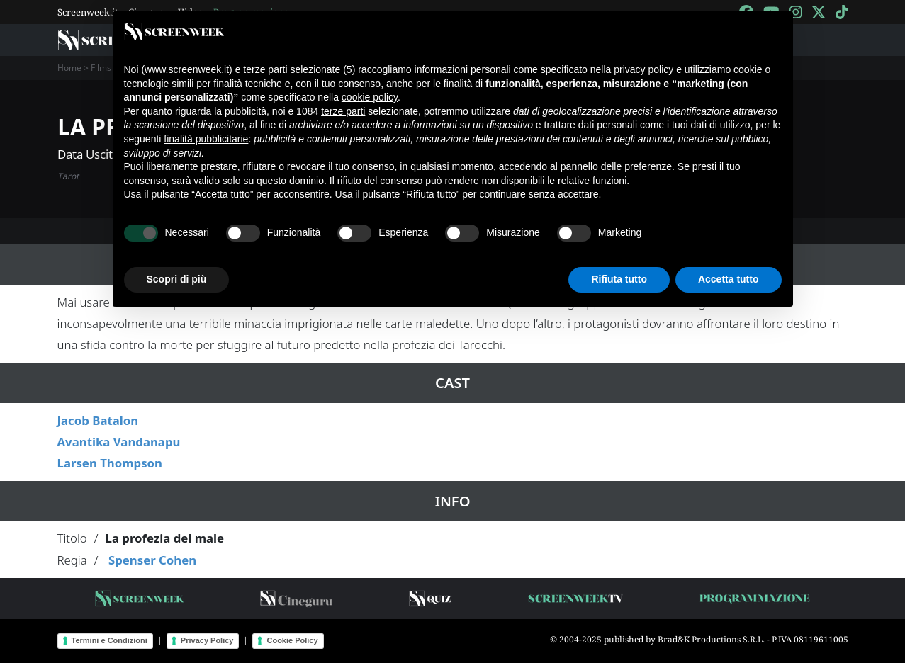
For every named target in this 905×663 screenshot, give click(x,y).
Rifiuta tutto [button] (619, 279)
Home (69, 68)
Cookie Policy (291, 640)
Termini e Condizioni (109, 640)
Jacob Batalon (98, 420)
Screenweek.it (87, 12)
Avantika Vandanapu (119, 442)
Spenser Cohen (152, 560)
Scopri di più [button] (177, 279)
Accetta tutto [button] (728, 279)
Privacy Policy (207, 640)
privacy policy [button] (643, 69)
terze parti (343, 111)
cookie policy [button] (370, 97)
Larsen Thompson (110, 463)
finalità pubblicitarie (206, 138)
